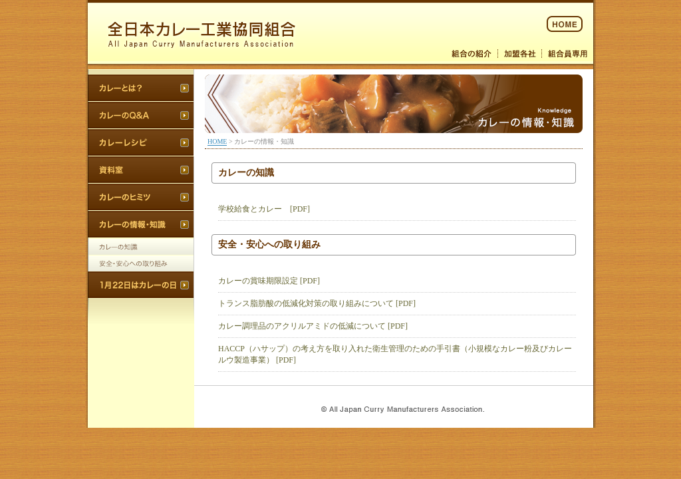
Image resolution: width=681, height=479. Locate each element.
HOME (217, 141)
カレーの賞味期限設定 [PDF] (269, 280)
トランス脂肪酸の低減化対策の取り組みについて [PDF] (317, 303)
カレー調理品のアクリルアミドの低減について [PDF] (313, 326)
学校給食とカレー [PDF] (264, 209)
